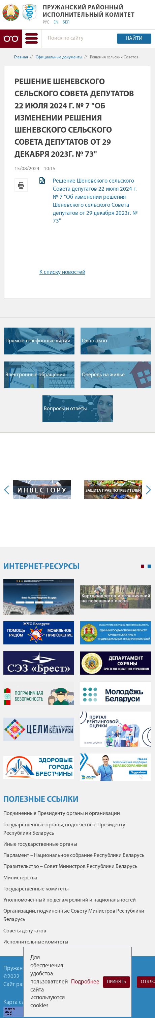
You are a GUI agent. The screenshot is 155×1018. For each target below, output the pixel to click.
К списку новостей (62, 272)
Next (147, 490)
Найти (134, 38)
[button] (31, 39)
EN (56, 22)
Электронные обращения (35, 375)
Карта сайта (17, 1002)
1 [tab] (142, 566)
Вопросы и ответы (65, 408)
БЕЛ (66, 22)
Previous (8, 490)
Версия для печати (21, 185)
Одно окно (94, 341)
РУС (46, 22)
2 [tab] (149, 566)
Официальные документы (59, 57)
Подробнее (85, 982)
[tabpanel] (77, 683)
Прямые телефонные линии (37, 341)
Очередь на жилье (103, 375)
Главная (21, 57)
